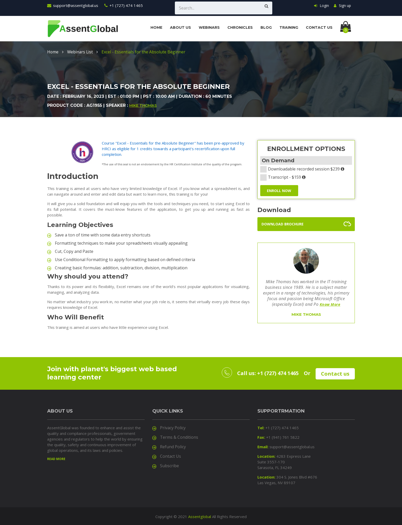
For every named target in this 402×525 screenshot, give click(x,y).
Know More (330, 304)
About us (180, 27)
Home (156, 27)
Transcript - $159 (284, 177)
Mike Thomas (143, 105)
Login (321, 5)
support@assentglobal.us (72, 5)
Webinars (209, 27)
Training (288, 27)
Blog (266, 27)
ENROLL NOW (279, 190)
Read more (56, 458)
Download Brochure (283, 224)
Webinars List (80, 52)
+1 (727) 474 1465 (123, 5)
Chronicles (240, 27)
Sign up (342, 5)
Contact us (319, 27)
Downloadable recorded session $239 (304, 169)
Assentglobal (199, 515)
